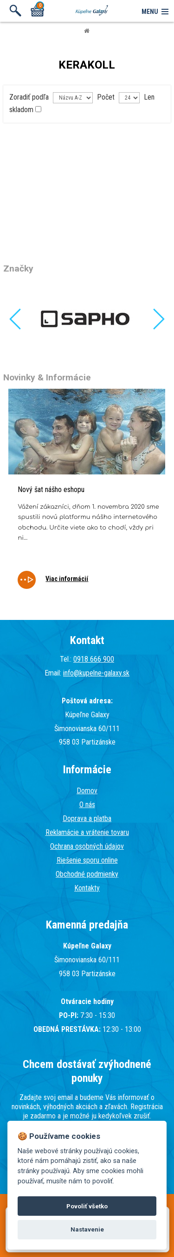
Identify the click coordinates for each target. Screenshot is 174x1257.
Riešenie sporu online (87, 860)
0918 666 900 (93, 659)
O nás (87, 804)
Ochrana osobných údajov (87, 846)
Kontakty (87, 888)
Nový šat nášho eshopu (51, 489)
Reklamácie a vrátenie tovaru (87, 832)
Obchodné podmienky (87, 874)
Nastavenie (87, 1229)
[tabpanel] (86, 495)
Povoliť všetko (87, 1206)
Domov (87, 790)
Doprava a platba (87, 818)
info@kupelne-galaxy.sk (96, 673)
